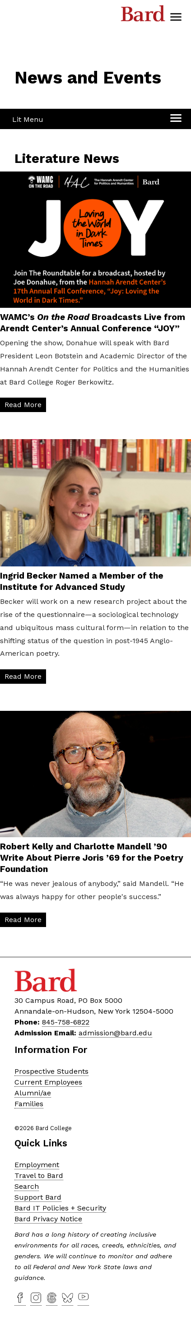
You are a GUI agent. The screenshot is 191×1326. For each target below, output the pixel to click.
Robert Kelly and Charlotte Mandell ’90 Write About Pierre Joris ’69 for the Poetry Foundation (91, 857)
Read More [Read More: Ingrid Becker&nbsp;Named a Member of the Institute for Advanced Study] (23, 676)
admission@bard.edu (115, 1033)
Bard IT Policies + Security (60, 1208)
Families (28, 1103)
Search (26, 1186)
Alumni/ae (32, 1093)
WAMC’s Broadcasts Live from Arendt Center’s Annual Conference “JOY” (92, 323)
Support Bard (37, 1197)
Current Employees (48, 1082)
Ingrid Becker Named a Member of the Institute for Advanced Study (81, 581)
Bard (143, 16)
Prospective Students (51, 1071)
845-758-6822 (65, 1022)
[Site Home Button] (46, 54)
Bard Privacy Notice (48, 1219)
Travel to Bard (38, 1175)
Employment (36, 1164)
